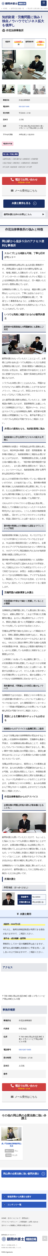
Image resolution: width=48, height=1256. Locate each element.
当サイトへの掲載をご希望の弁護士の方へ (16, 1225)
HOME (3, 1218)
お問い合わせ (33, 1222)
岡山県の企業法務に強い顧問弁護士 (21, 1173)
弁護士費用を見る (21, 203)
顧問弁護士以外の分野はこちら (18, 214)
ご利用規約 (23, 1222)
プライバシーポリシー (9, 1222)
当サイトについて (14, 1218)
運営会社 (25, 1218)
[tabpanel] (24, 65)
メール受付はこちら (26, 190)
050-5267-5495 (24, 106)
